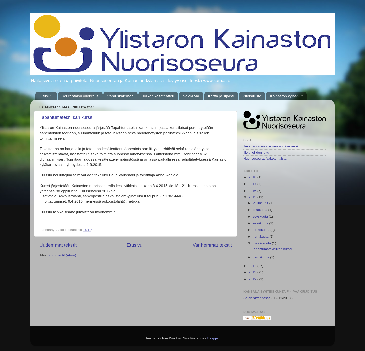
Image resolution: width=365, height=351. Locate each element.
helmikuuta (261, 257)
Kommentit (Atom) (62, 255)
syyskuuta (261, 216)
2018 (253, 177)
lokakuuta (260, 210)
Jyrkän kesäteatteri (158, 96)
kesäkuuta (261, 223)
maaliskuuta (262, 243)
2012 (253, 279)
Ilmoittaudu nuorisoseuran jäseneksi (270, 146)
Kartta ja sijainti (221, 96)
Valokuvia (191, 96)
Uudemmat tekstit (58, 245)
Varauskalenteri (120, 96)
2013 (253, 272)
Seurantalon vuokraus (80, 96)
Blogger (213, 338)
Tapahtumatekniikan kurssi (66, 117)
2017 (253, 184)
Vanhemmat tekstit (212, 245)
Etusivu (46, 96)
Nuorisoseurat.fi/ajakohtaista (264, 158)
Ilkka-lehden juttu (256, 152)
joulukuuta (261, 203)
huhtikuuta (261, 236)
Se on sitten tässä (256, 298)
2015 (253, 197)
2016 (253, 191)
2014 (253, 266)
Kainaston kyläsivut (286, 96)
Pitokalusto (252, 96)
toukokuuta (261, 230)
